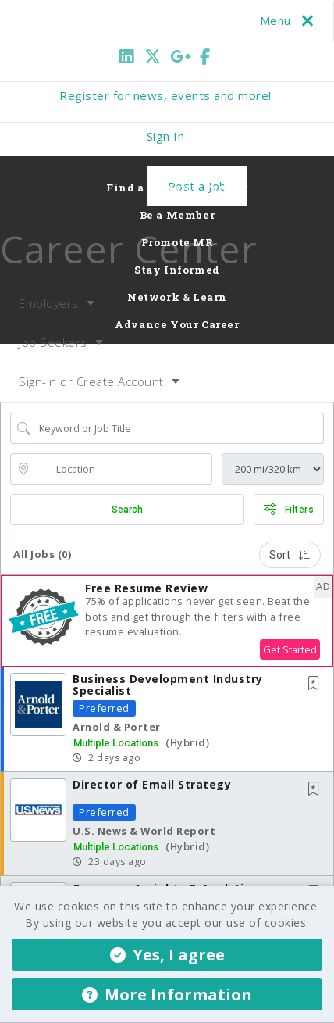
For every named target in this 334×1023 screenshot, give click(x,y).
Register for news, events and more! (165, 95)
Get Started (290, 649)
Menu (290, 20)
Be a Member (177, 215)
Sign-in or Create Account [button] (91, 381)
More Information (167, 994)
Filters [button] (289, 509)
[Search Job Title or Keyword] (179, 428)
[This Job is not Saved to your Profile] (317, 684)
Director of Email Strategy (152, 784)
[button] (167, 621)
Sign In (166, 136)
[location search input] (123, 469)
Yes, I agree (167, 954)
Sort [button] (290, 555)
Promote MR (177, 242)
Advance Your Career (177, 324)
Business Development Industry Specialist (168, 684)
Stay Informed (177, 270)
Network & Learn (177, 297)
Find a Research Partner (177, 188)
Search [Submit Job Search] (127, 509)
